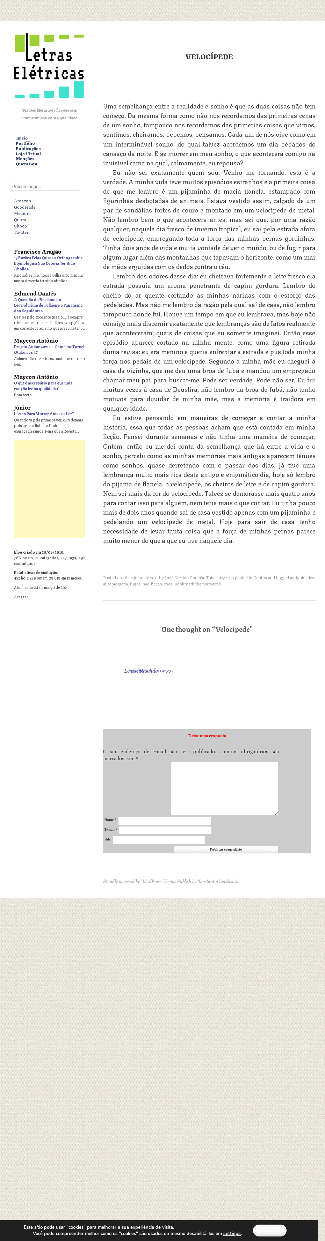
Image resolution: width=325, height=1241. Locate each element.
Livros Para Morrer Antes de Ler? (44, 413)
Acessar (21, 596)
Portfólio (25, 143)
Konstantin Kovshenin (217, 880)
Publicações (28, 148)
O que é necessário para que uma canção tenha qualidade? (43, 385)
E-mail (110, 829)
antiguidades (302, 577)
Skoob (20, 225)
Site (107, 839)
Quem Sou (26, 163)
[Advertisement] (162, 489)
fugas (135, 583)
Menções (25, 158)
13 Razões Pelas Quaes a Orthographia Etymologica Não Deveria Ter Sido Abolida (48, 262)
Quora (20, 219)
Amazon (22, 200)
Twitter (21, 231)
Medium (22, 212)
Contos (260, 577)
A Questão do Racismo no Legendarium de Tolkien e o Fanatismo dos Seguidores (48, 304)
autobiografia (115, 583)
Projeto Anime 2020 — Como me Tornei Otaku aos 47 (49, 349)
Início (22, 138)
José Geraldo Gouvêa (184, 577)
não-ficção (152, 583)
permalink (211, 583)
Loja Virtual (28, 153)
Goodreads (24, 206)
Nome (110, 819)
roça (168, 583)
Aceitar (269, 1230)
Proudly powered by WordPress (132, 880)
